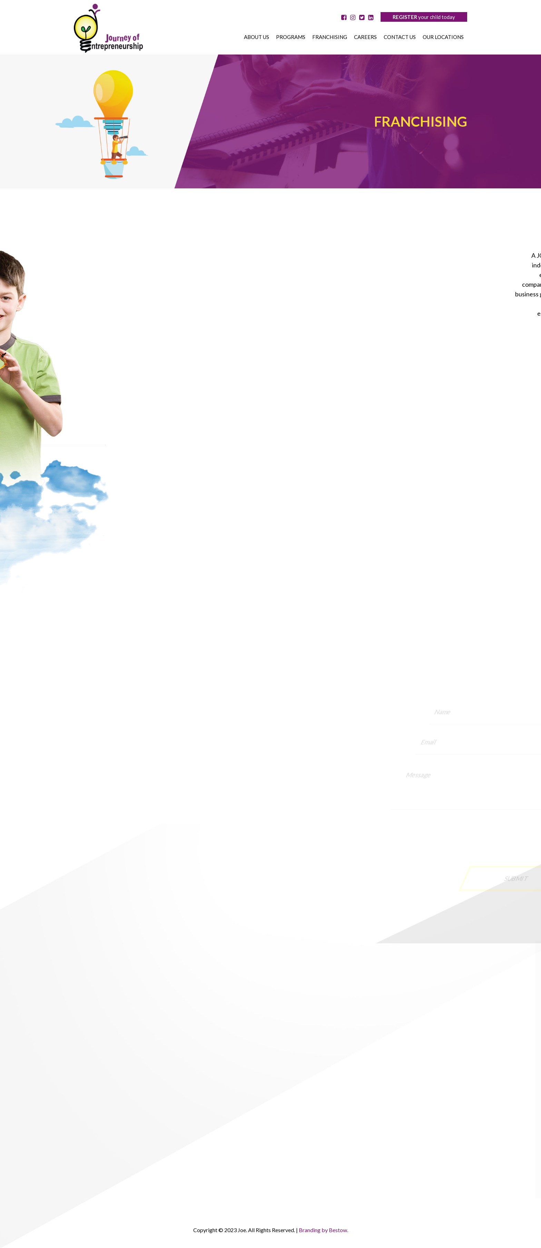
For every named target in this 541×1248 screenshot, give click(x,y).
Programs (290, 37)
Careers (365, 37)
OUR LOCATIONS (443, 37)
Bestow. (338, 1230)
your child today (424, 17)
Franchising (329, 37)
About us (256, 37)
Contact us (400, 37)
